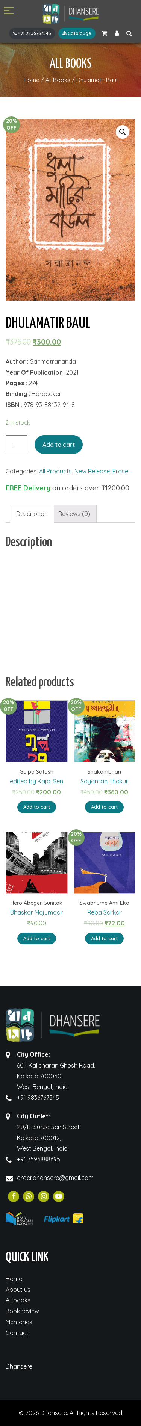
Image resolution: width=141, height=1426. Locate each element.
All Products (55, 471)
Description (32, 513)
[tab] (32, 514)
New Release (92, 471)
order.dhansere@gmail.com (55, 1177)
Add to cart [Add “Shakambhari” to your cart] (104, 807)
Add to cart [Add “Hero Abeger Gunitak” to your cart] (36, 938)
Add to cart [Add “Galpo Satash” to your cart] (36, 807)
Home (14, 1278)
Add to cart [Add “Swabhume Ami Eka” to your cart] (104, 938)
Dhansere (19, 1366)
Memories (19, 1322)
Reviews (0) (74, 513)
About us (18, 1289)
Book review (22, 1311)
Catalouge (76, 33)
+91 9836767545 (32, 33)
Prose (120, 471)
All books (18, 1300)
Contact (17, 1333)
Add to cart (58, 444)
